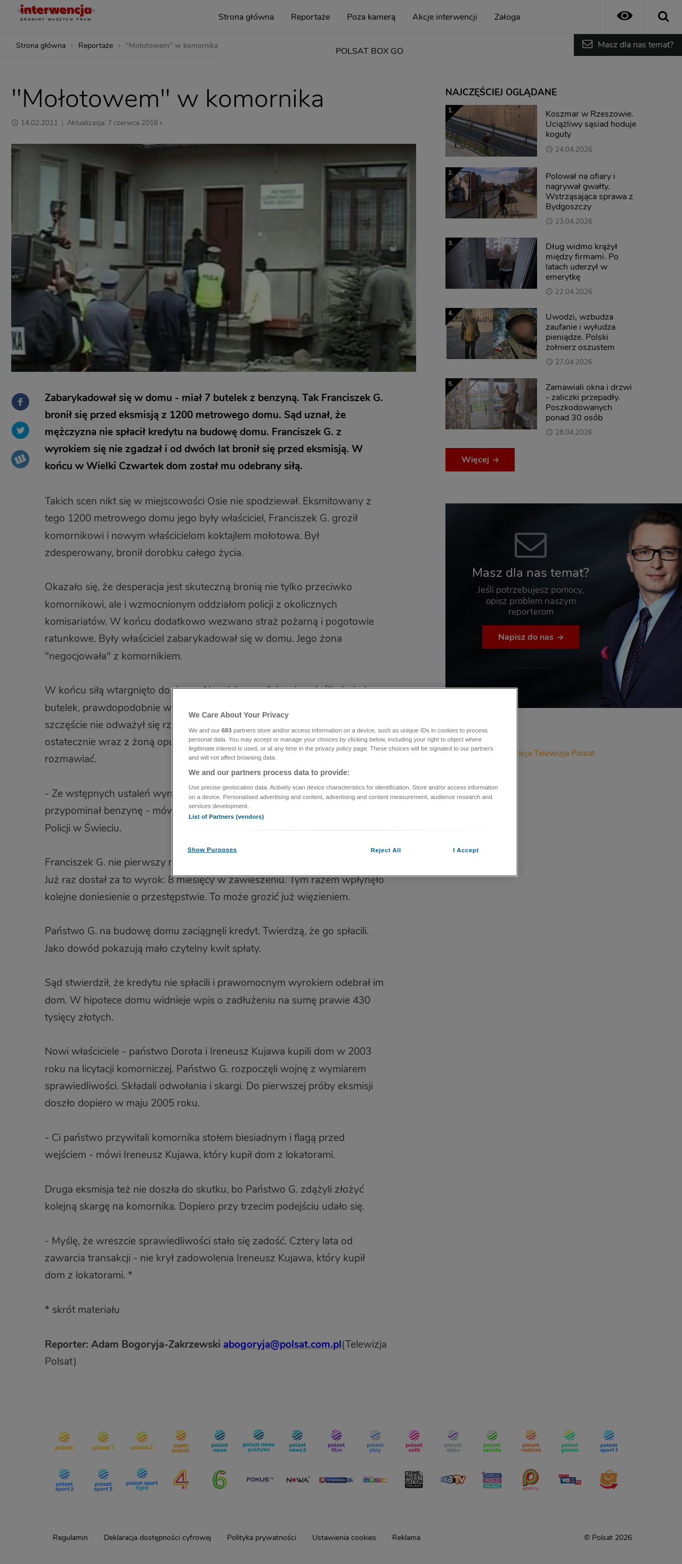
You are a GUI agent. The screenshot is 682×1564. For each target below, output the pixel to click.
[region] (345, 782)
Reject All (386, 849)
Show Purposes (212, 849)
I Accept (465, 849)
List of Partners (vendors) (226, 816)
